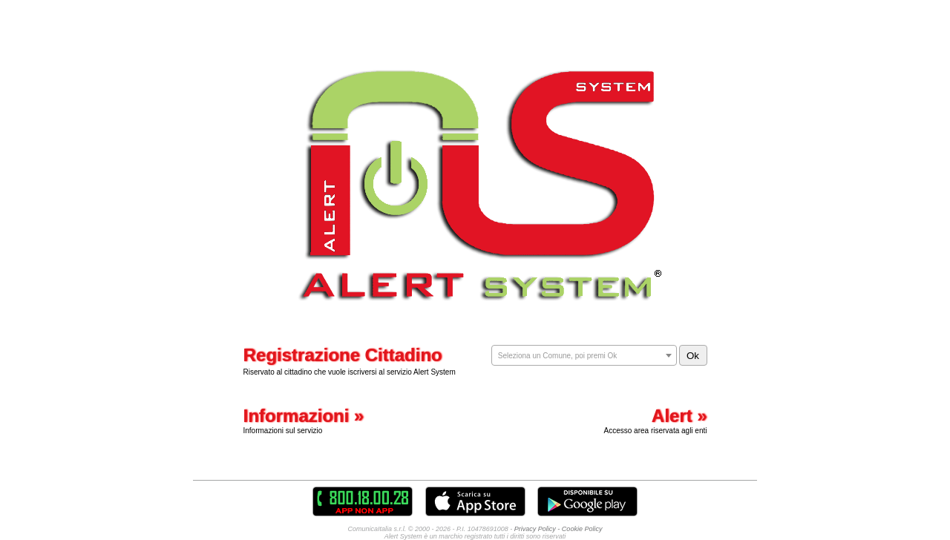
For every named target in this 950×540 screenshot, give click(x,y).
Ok (693, 355)
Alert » (679, 416)
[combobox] (584, 355)
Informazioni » (303, 416)
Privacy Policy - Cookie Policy (558, 529)
